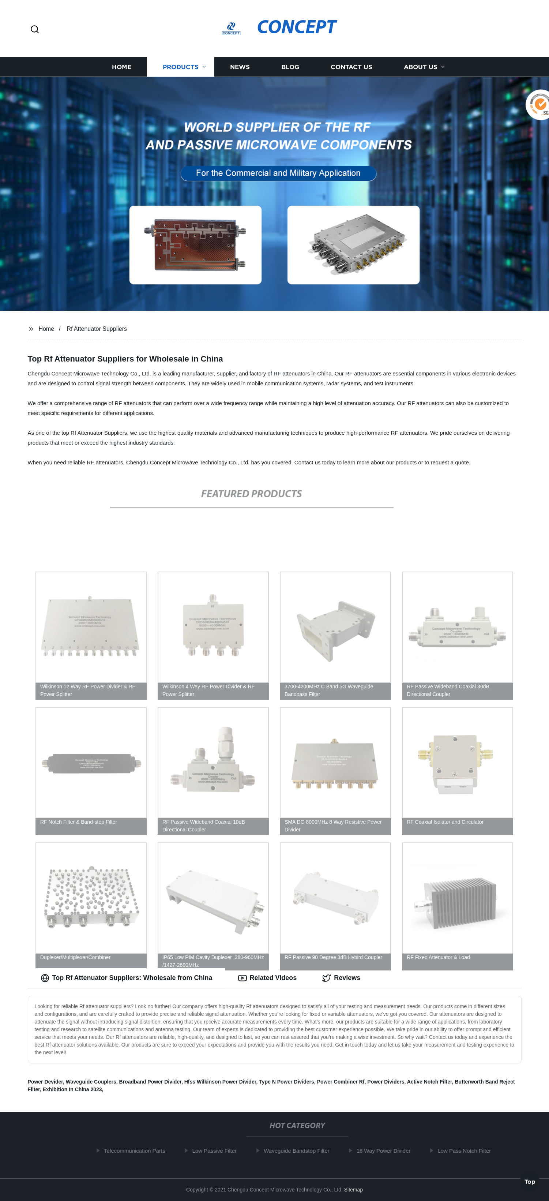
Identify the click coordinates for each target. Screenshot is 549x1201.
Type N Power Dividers (286, 1082)
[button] (35, 29)
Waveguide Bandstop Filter (299, 1151)
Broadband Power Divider (150, 1082)
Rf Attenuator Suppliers (97, 329)
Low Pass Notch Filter (466, 1151)
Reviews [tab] (341, 978)
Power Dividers (385, 1082)
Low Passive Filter (217, 1151)
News (240, 66)
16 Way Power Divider (386, 1151)
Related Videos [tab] (267, 978)
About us (420, 66)
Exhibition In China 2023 (72, 1089)
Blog (290, 66)
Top (529, 1180)
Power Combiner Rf (341, 1082)
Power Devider (45, 1082)
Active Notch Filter (429, 1082)
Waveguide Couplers (91, 1082)
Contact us (351, 66)
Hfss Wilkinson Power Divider (220, 1082)
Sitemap (353, 1190)
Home (121, 66)
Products (181, 66)
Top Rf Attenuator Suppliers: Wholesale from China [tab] (127, 978)
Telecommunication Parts (137, 1151)
